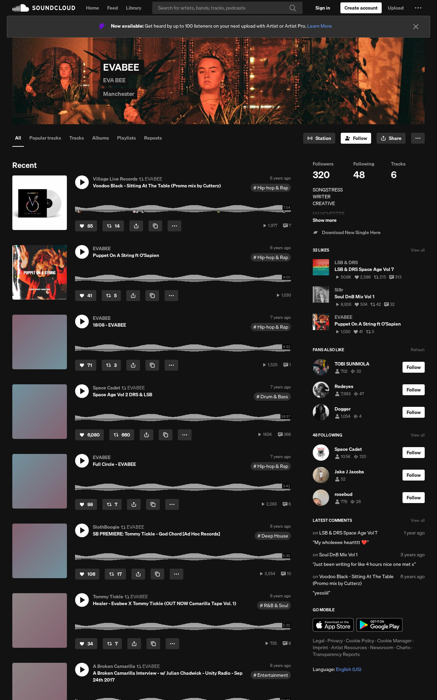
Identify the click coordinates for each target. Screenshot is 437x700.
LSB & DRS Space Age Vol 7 (348, 533)
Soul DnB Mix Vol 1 (338, 554)
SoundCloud (43, 8)
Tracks (76, 138)
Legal (318, 640)
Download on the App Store (333, 625)
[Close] (416, 26)
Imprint (320, 647)
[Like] (86, 225)
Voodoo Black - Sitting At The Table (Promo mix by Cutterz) (353, 580)
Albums (100, 138)
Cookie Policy (360, 640)
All (18, 138)
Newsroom (381, 647)
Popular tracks (45, 138)
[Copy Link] (155, 225)
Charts (403, 647)
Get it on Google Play (379, 625)
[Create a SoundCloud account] (361, 7)
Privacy (335, 640)
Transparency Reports (336, 654)
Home (92, 8)
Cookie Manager (394, 640)
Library (133, 8)
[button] (418, 8)
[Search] (227, 8)
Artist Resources (349, 647)
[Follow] (356, 138)
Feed (112, 8)
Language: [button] (337, 669)
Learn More (319, 26)
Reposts (153, 138)
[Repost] (113, 225)
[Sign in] (322, 7)
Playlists (126, 138)
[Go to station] (319, 138)
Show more (325, 220)
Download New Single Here (347, 232)
